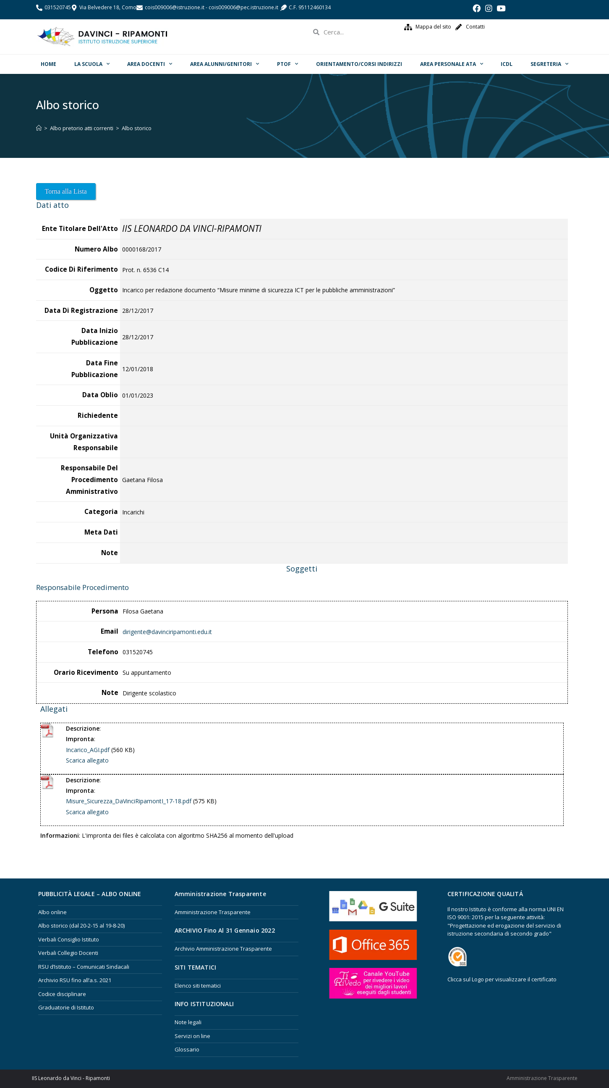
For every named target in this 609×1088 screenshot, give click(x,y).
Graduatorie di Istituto (66, 1007)
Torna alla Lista (66, 191)
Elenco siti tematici (198, 985)
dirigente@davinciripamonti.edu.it (167, 632)
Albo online (52, 912)
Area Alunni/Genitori (224, 64)
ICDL (506, 64)
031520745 (57, 7)
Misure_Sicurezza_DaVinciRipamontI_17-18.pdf (128, 801)
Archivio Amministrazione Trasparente (223, 948)
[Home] (39, 128)
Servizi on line (192, 1036)
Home (48, 64)
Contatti (475, 26)
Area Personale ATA (451, 64)
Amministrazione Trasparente (213, 912)
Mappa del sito (433, 26)
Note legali (188, 1022)
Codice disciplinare (62, 994)
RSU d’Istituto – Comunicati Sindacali (83, 966)
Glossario (187, 1049)
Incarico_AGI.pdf (88, 750)
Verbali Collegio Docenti (68, 953)
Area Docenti (149, 64)
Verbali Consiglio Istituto (68, 939)
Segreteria (549, 64)
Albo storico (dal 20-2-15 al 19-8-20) (81, 925)
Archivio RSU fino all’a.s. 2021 (74, 980)
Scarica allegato (87, 760)
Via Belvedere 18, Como (107, 7)
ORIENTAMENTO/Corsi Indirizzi (359, 64)
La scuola (92, 64)
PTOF (287, 64)
